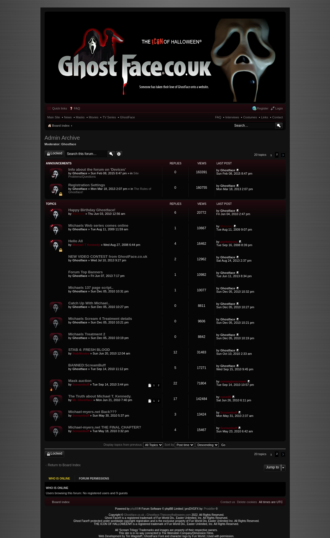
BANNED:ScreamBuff (87, 365)
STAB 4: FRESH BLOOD (89, 350)
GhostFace (127, 117)
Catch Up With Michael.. (89, 303)
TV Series (109, 117)
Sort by (180, 444)
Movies (93, 117)
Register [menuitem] (262, 108)
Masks (80, 117)
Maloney (78, 213)
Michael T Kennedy (86, 244)
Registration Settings (86, 185)
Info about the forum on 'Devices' (97, 169)
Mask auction (80, 381)
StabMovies (80, 353)
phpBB (135, 504)
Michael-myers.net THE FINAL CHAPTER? (104, 427)
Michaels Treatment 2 (86, 334)
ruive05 (225, 397)
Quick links (59, 108)
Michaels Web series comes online (98, 225)
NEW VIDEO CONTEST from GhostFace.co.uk (107, 256)
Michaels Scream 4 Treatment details (100, 319)
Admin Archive (62, 138)
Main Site (53, 117)
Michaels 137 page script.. (91, 287)
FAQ (218, 117)
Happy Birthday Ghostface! (92, 210)
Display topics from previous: (133, 444)
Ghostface (68, 144)
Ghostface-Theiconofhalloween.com (169, 510)
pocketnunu (228, 241)
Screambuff (80, 384)
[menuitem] (247, 498)
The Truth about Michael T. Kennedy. (100, 396)
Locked (56, 153)
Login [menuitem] (279, 108)
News (68, 117)
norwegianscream (233, 381)
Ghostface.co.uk (134, 510)
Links (264, 117)
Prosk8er (209, 504)
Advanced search (119, 154)
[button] (283, 155)
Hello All (75, 241)
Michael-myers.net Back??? (92, 412)
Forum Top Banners (85, 272)
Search (279, 125)
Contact (277, 117)
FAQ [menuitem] (77, 108)
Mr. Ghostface (82, 400)
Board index (61, 125)
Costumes (250, 117)
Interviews (232, 117)
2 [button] (277, 154)
